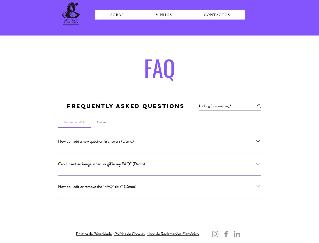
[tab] (74, 122)
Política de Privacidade (94, 234)
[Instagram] (215, 234)
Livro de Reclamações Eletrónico (173, 234)
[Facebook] (226, 234)
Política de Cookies (129, 234)
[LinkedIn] (237, 234)
